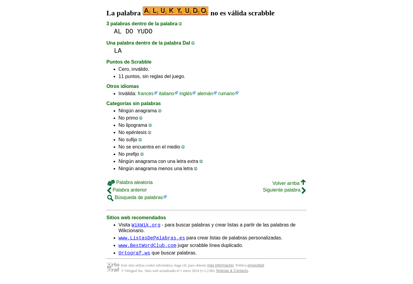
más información (220, 269)
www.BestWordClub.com (147, 248)
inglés (185, 93)
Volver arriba (289, 183)
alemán (205, 93)
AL (118, 31)
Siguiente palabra (284, 189)
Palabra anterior (127, 189)
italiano (166, 93)
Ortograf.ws (134, 256)
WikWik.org (145, 225)
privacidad (255, 269)
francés (145, 93)
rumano (226, 93)
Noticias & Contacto (232, 274)
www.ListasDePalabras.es (151, 239)
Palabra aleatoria (130, 182)
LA (118, 50)
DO (129, 31)
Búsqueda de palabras (135, 197)
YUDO (145, 31)
